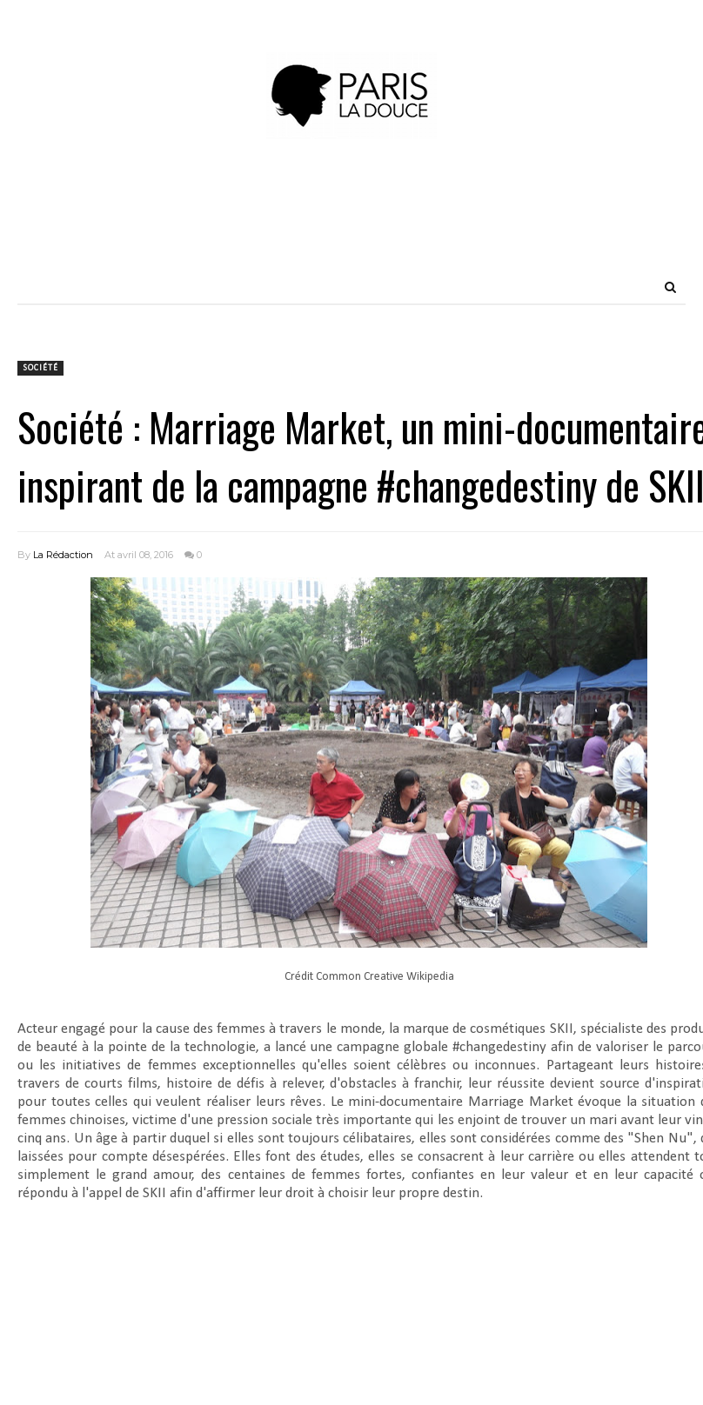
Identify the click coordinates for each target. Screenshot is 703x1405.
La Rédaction (63, 555)
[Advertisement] (351, 230)
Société (40, 368)
